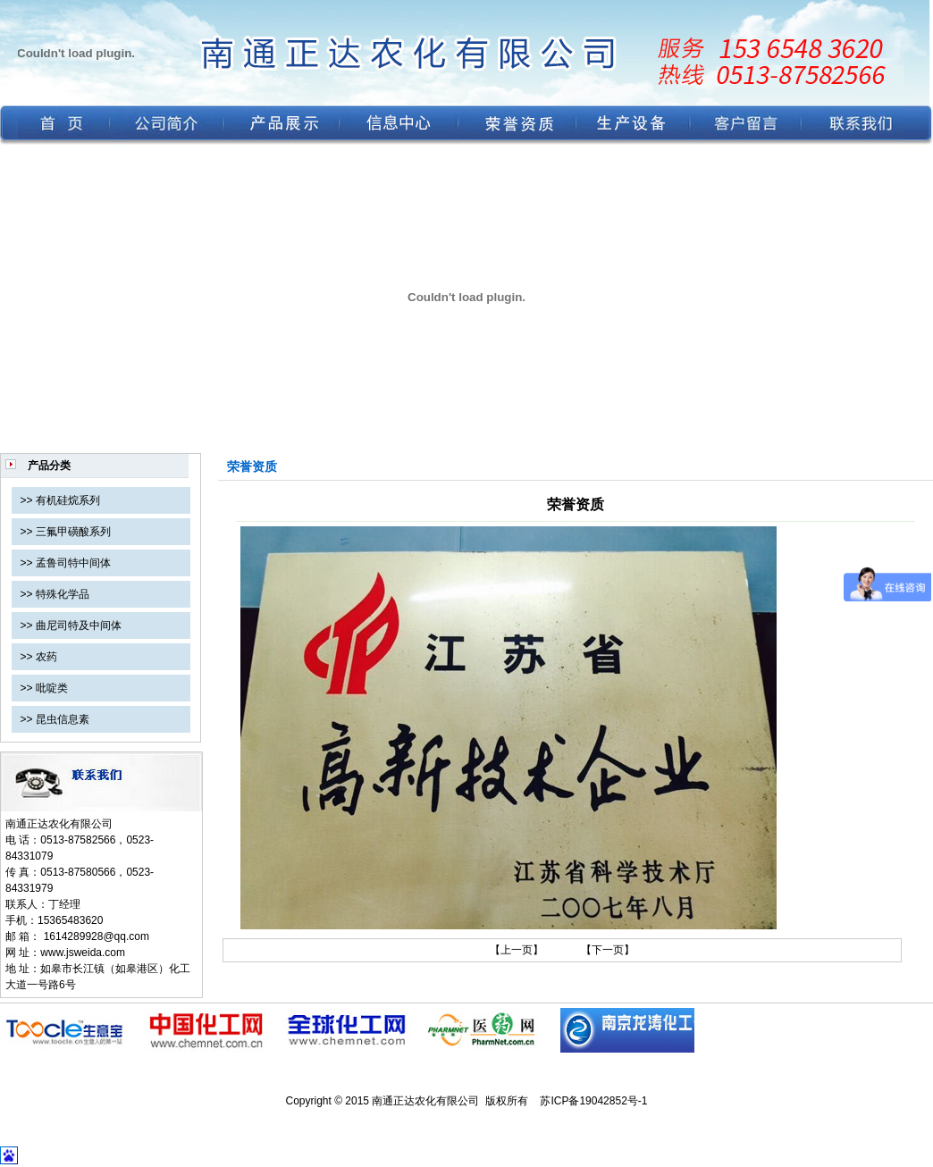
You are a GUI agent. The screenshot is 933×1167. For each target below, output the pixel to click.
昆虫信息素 (62, 719)
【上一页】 (516, 950)
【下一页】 (608, 950)
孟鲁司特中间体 (73, 563)
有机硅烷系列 (68, 500)
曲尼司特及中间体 (79, 625)
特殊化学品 (62, 594)
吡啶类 (52, 688)
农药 (46, 657)
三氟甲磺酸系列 (73, 531)
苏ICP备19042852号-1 (593, 1101)
